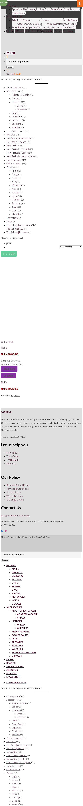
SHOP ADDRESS (34, 30)
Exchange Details (15, 499)
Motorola (75, 9)
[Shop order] (71, 246)
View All (71, 27)
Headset (46, 20)
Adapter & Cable (26, 23)
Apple (15, 9)
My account (69, 30)
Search (10, 67)
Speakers (32, 27)
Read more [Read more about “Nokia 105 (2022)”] (9, 368)
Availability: (6, 364)
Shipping (10, 463)
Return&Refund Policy (18, 485)
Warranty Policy (14, 495)
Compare (8, 375)
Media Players (70, 20)
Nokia (15, 12)
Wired (50, 23)
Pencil (15, 27)
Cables (38, 23)
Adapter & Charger (22, 20)
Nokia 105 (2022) (10, 354)
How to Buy (12, 452)
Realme (54, 9)
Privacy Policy (13, 492)
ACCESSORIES (14, 16)
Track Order (12, 456)
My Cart (58, 30)
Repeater (23, 27)
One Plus (22, 9)
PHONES (11, 5)
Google (22, 12)
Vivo (15, 589)
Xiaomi (66, 9)
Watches (41, 27)
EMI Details (12, 459)
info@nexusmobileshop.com (15, 515)
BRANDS (19, 30)
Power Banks (70, 23)
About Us (48, 30)
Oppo (47, 9)
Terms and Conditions (17, 488)
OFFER (10, 30)
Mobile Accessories (56, 27)
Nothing (40, 9)
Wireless (58, 23)
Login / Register (16, 682)
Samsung (31, 9)
